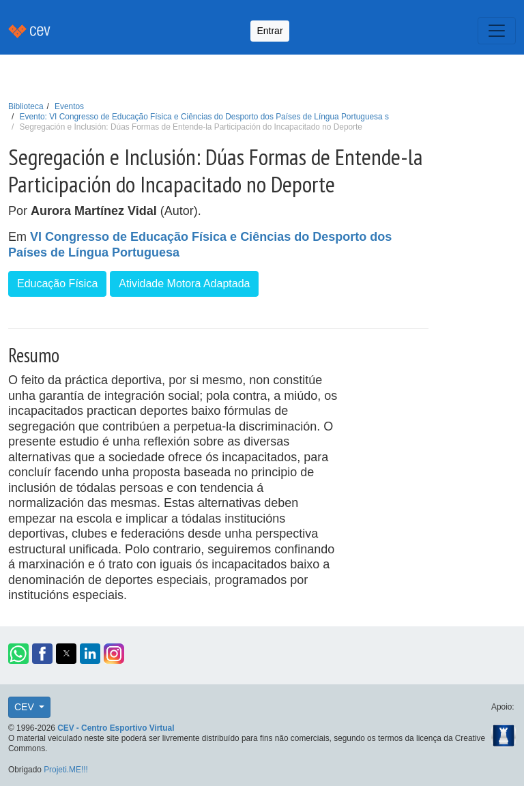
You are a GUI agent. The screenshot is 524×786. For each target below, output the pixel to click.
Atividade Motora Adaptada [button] (184, 283)
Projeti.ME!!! (66, 769)
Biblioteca (26, 106)
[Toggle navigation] (497, 30)
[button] (18, 653)
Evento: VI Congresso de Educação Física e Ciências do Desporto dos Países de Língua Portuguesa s (204, 116)
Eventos (69, 106)
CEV (25, 706)
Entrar (269, 30)
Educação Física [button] (57, 283)
